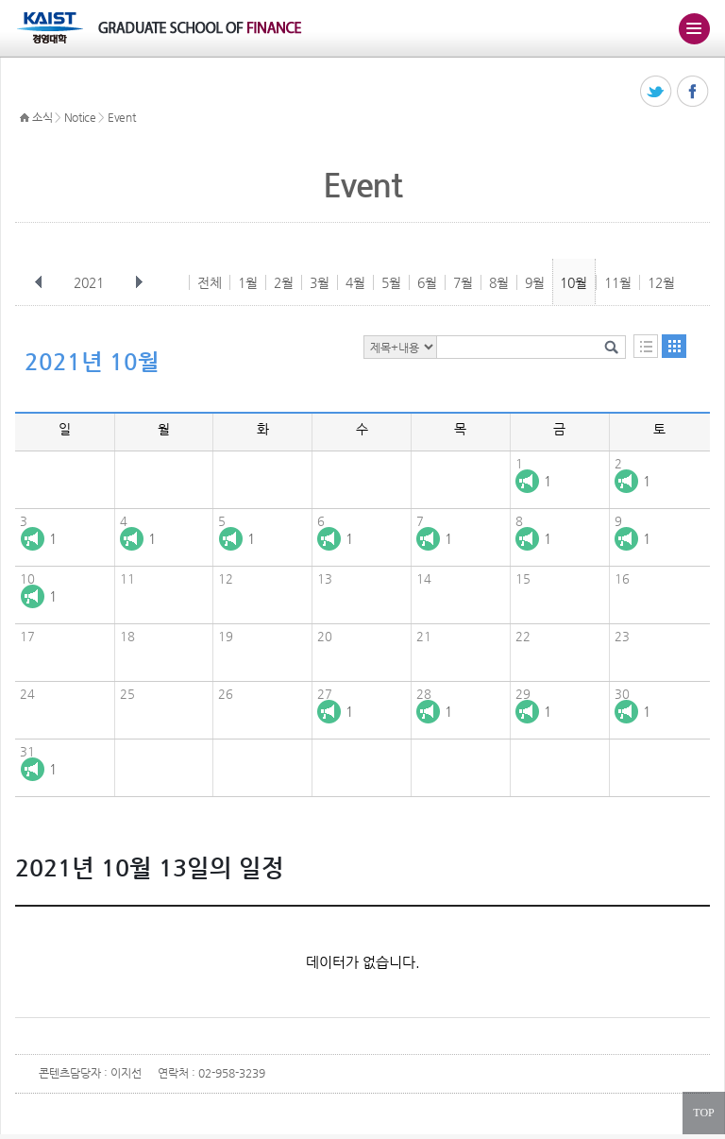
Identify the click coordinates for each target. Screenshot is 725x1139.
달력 (674, 346)
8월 (499, 282)
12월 (661, 282)
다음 (138, 282)
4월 (355, 282)
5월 (391, 282)
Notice (80, 117)
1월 (248, 282)
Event (122, 117)
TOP (703, 1112)
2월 (284, 282)
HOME (24, 118)
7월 (463, 282)
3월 (319, 282)
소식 (42, 117)
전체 (209, 282)
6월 (427, 282)
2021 (91, 282)
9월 (535, 282)
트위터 (656, 92)
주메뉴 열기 (694, 28)
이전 (38, 282)
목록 (645, 346)
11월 (618, 282)
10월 (573, 282)
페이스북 (693, 92)
